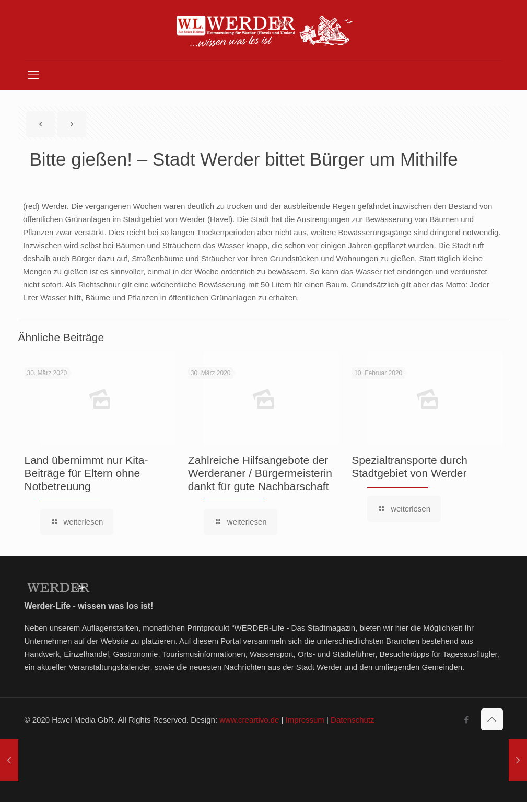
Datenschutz (352, 719)
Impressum (305, 719)
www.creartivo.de (249, 719)
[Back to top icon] (492, 719)
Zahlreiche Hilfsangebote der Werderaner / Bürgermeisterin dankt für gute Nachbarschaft (260, 473)
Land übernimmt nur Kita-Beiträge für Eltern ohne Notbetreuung (86, 473)
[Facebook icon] (467, 719)
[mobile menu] (33, 75)
